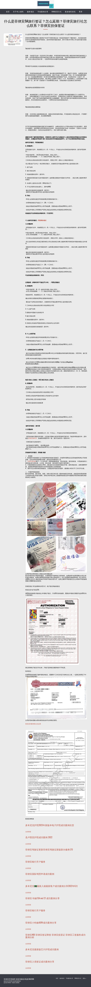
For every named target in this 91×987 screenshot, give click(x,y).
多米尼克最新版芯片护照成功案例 (42, 949)
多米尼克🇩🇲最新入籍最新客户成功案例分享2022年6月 (51, 886)
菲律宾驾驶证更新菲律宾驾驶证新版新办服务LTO (49, 849)
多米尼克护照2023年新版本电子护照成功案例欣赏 (49, 825)
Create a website (15, 982)
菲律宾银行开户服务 (35, 861)
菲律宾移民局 (32, 438)
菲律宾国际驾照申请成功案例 (39, 873)
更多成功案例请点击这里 (33, 724)
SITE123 (9, 982)
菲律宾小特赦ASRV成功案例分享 (40, 922)
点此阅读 (28, 831)
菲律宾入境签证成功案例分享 (39, 961)
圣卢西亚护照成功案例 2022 (38, 837)
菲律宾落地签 (31, 461)
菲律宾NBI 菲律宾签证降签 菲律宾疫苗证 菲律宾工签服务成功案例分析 (55, 936)
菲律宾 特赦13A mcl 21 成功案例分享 (42, 898)
